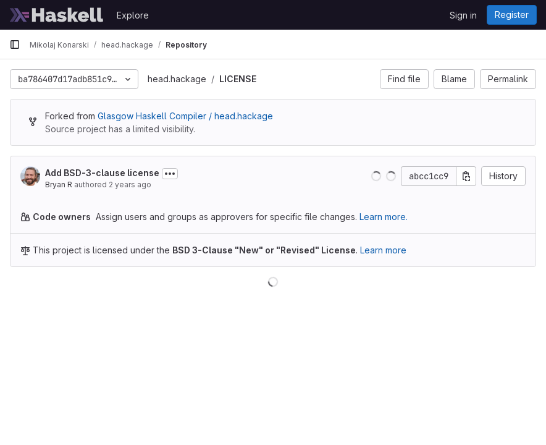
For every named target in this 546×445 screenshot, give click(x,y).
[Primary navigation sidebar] (15, 44)
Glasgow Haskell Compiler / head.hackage (185, 116)
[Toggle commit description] (170, 173)
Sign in (463, 15)
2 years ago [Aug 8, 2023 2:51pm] (130, 184)
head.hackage (177, 79)
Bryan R (58, 184)
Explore (133, 15)
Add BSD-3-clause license (102, 172)
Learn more (383, 250)
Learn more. (383, 216)
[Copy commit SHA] (466, 176)
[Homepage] (57, 15)
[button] (376, 176)
